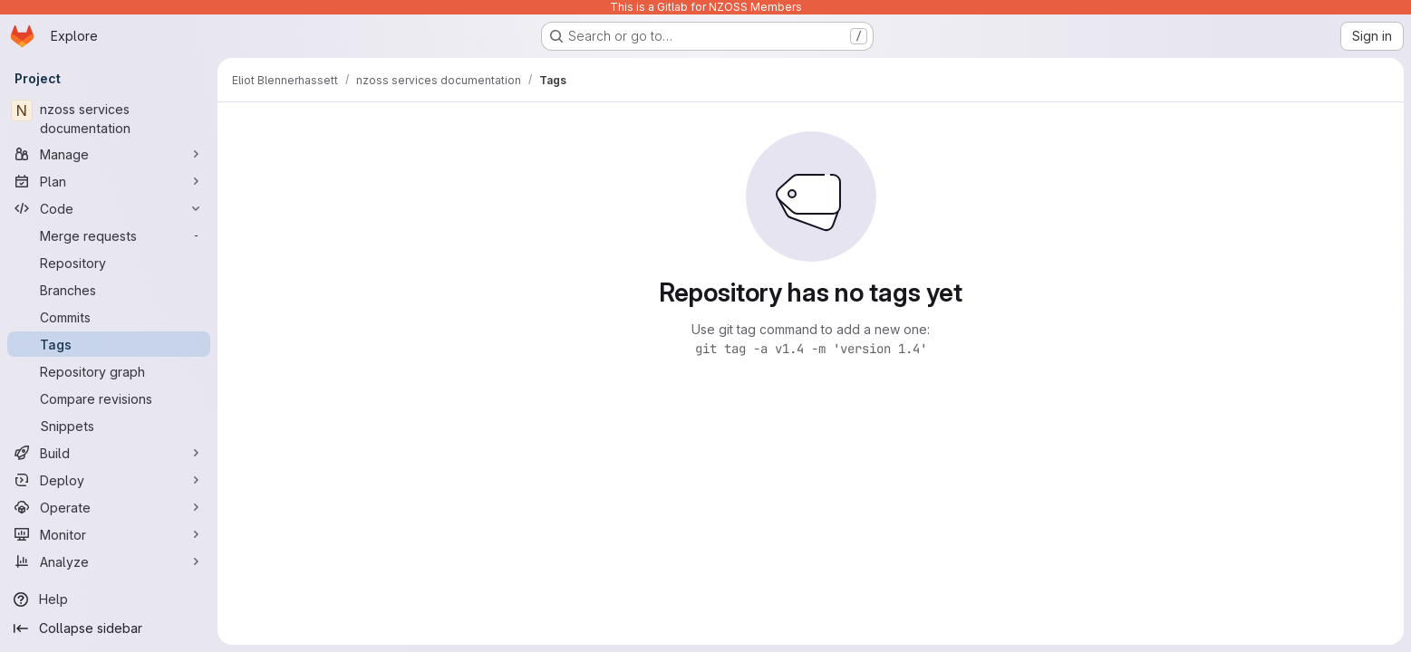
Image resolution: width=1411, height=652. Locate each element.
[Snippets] (108, 425)
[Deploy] (108, 480)
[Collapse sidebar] (108, 628)
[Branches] (108, 289)
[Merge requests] (108, 235)
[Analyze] (108, 561)
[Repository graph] (108, 371)
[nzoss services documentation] (108, 118)
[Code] (108, 208)
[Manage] (108, 154)
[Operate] (108, 507)
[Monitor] (108, 534)
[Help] (108, 599)
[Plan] (108, 181)
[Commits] (108, 317)
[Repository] (108, 262)
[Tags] (108, 344)
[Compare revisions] (108, 398)
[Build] (108, 452)
